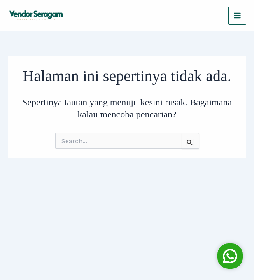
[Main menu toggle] (237, 15)
